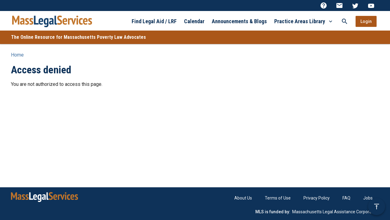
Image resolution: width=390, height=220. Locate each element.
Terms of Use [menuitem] (278, 198)
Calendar (194, 21)
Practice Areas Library (299, 21)
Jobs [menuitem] (368, 198)
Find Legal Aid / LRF (154, 21)
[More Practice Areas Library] (331, 21)
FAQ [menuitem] (346, 198)
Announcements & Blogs (239, 21)
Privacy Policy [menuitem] (316, 198)
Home (17, 55)
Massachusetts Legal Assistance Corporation (335, 211)
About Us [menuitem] (243, 198)
